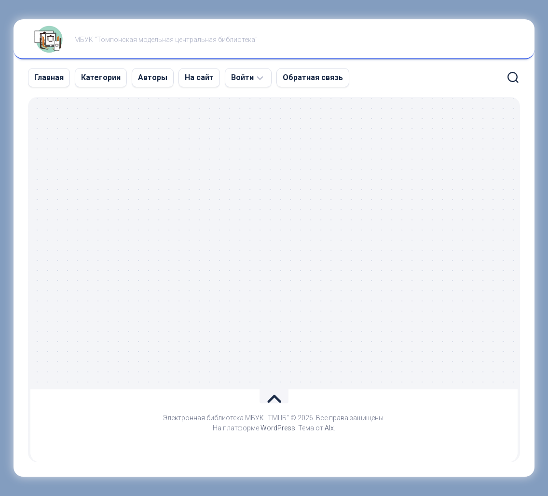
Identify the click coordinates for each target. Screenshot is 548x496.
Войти (242, 77)
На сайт (199, 77)
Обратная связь (313, 77)
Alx (329, 428)
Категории (101, 77)
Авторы (152, 77)
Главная (49, 77)
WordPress (277, 428)
